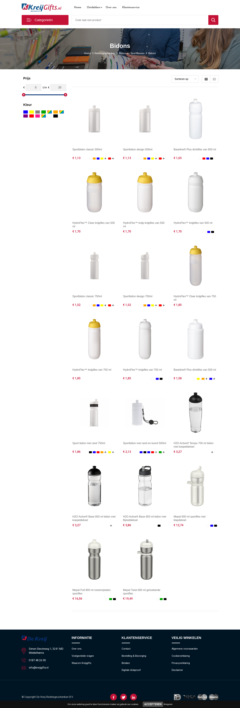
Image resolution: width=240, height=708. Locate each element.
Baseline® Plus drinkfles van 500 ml (195, 369)
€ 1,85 (178, 305)
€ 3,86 (127, 525)
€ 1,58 (178, 378)
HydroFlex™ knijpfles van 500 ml (193, 222)
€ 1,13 (76, 158)
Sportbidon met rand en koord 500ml (144, 443)
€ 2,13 (127, 451)
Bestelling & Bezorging (134, 656)
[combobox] (140, 20)
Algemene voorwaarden (185, 648)
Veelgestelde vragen (83, 656)
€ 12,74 (178, 525)
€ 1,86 (76, 451)
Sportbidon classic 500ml (87, 149)
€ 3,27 (178, 451)
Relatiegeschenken (105, 53)
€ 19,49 (128, 598)
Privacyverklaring (181, 663)
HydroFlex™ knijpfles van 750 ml (92, 369)
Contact (126, 648)
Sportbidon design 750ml (137, 296)
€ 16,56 (77, 598)
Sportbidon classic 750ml (87, 296)
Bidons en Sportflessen (131, 53)
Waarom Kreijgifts (81, 663)
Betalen (126, 663)
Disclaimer (177, 670)
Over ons (111, 7)
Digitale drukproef (131, 670)
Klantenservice (131, 7)
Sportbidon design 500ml (137, 149)
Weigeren (168, 704)
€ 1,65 (178, 158)
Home (77, 7)
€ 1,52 (76, 305)
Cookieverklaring (181, 656)
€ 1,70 (76, 231)
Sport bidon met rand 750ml (88, 443)
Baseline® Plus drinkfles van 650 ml (195, 149)
